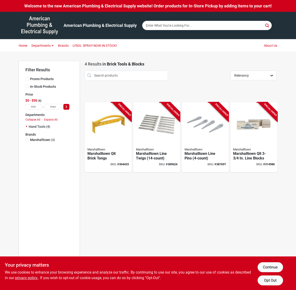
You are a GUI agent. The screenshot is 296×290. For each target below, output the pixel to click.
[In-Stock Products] (27, 86)
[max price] (53, 107)
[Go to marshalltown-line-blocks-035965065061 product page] (253, 137)
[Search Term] (207, 25)
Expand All (51, 119)
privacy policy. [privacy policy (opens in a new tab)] (26, 278)
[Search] (267, 25)
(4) (42, 140)
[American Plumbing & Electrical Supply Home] (39, 25)
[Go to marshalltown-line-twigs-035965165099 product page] (156, 137)
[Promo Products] (27, 78)
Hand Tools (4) (39, 126)
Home (23, 45)
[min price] (33, 107)
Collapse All (32, 119)
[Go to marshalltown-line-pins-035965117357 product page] (205, 137)
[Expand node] (27, 126)
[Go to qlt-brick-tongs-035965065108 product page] (108, 137)
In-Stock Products (43, 86)
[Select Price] (66, 107)
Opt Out (270, 280)
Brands (63, 45)
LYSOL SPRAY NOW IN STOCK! (95, 45)
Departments (41, 45)
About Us (271, 45)
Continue (270, 267)
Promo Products (42, 79)
